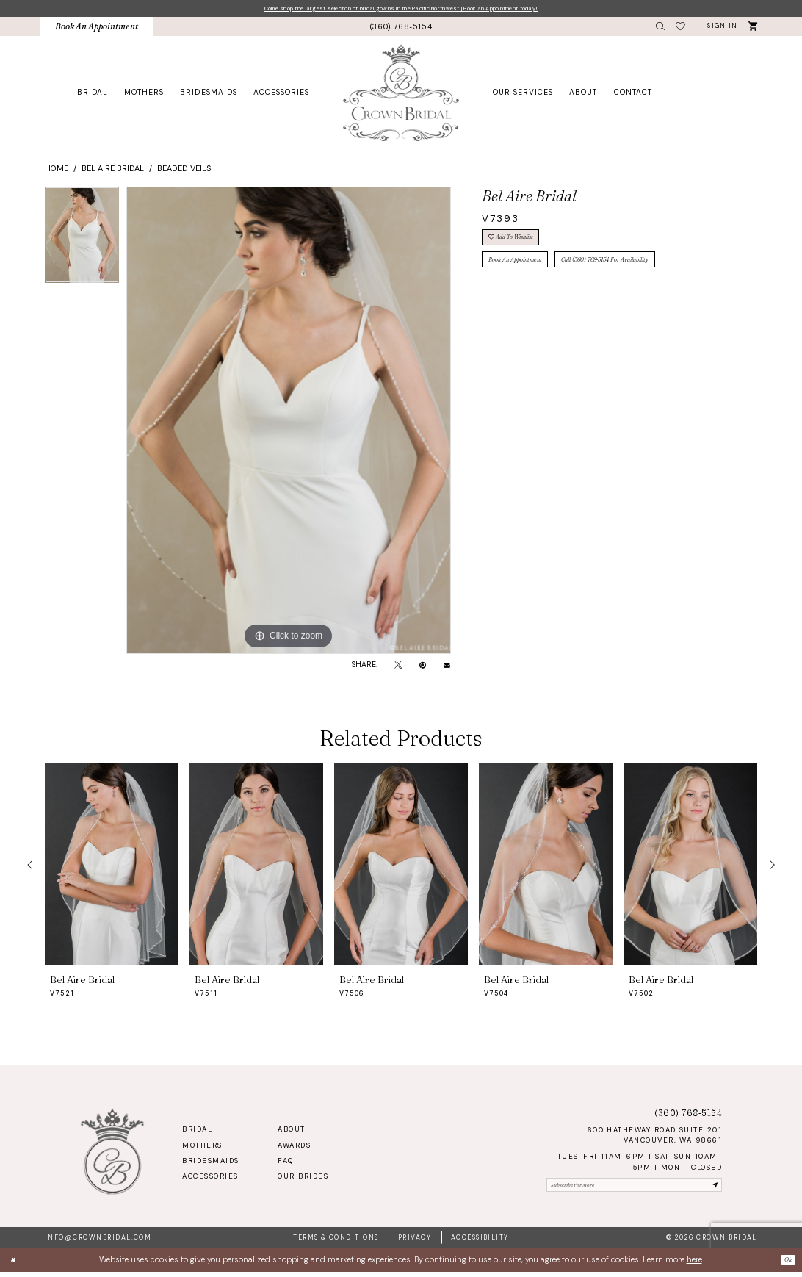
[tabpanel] (82, 241)
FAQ (285, 1163)
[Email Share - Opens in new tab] (447, 667)
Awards (294, 1148)
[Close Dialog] (15, 1265)
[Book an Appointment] (97, 29)
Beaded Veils (184, 171)
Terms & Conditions (335, 1242)
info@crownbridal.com (98, 1242)
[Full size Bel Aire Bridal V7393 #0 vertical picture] (288, 423)
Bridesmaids (210, 1163)
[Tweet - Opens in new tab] (398, 667)
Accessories (210, 1179)
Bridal (197, 1132)
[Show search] (661, 30)
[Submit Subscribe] (712, 1190)
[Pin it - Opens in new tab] (423, 667)
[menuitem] (97, 29)
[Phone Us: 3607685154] (400, 30)
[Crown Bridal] (401, 95)
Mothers (202, 1148)
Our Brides (303, 1179)
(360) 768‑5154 (688, 1115)
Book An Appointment (529, 276)
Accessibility (480, 1242)
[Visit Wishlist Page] (680, 30)
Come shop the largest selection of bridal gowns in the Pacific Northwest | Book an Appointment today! (400, 10)
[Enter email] (634, 1190)
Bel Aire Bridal (113, 171)
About (291, 1132)
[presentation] (111, 867)
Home (56, 171)
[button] (722, 29)
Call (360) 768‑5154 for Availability (655, 276)
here (694, 1264)
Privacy (414, 1242)
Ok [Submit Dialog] (785, 1264)
